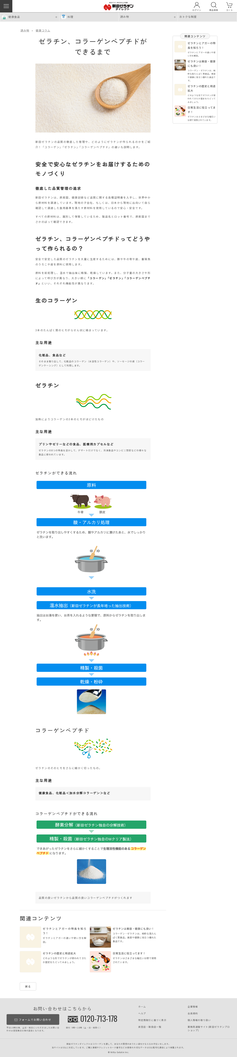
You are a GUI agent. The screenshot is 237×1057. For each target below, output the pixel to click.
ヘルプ (142, 1013)
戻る (28, 986)
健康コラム (43, 30)
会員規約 (193, 1013)
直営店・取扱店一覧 (149, 1026)
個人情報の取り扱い (199, 1020)
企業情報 (193, 1006)
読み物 (25, 30)
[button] (6, 6)
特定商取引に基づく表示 (152, 1020)
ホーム (142, 1006)
